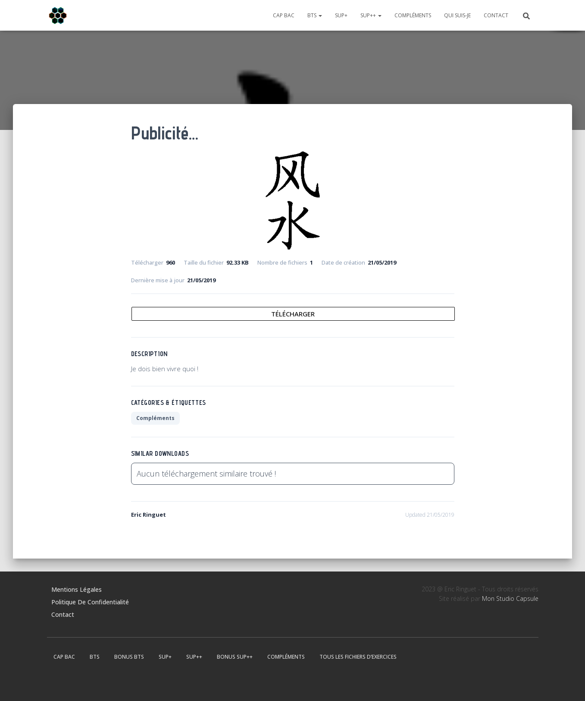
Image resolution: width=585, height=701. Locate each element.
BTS (314, 15)
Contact (496, 15)
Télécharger (293, 313)
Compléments (412, 15)
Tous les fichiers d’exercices (358, 656)
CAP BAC (283, 15)
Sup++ (371, 15)
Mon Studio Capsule (510, 598)
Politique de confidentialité (90, 602)
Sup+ (341, 15)
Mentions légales (76, 589)
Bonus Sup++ (235, 656)
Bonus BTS (129, 656)
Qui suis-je (457, 15)
